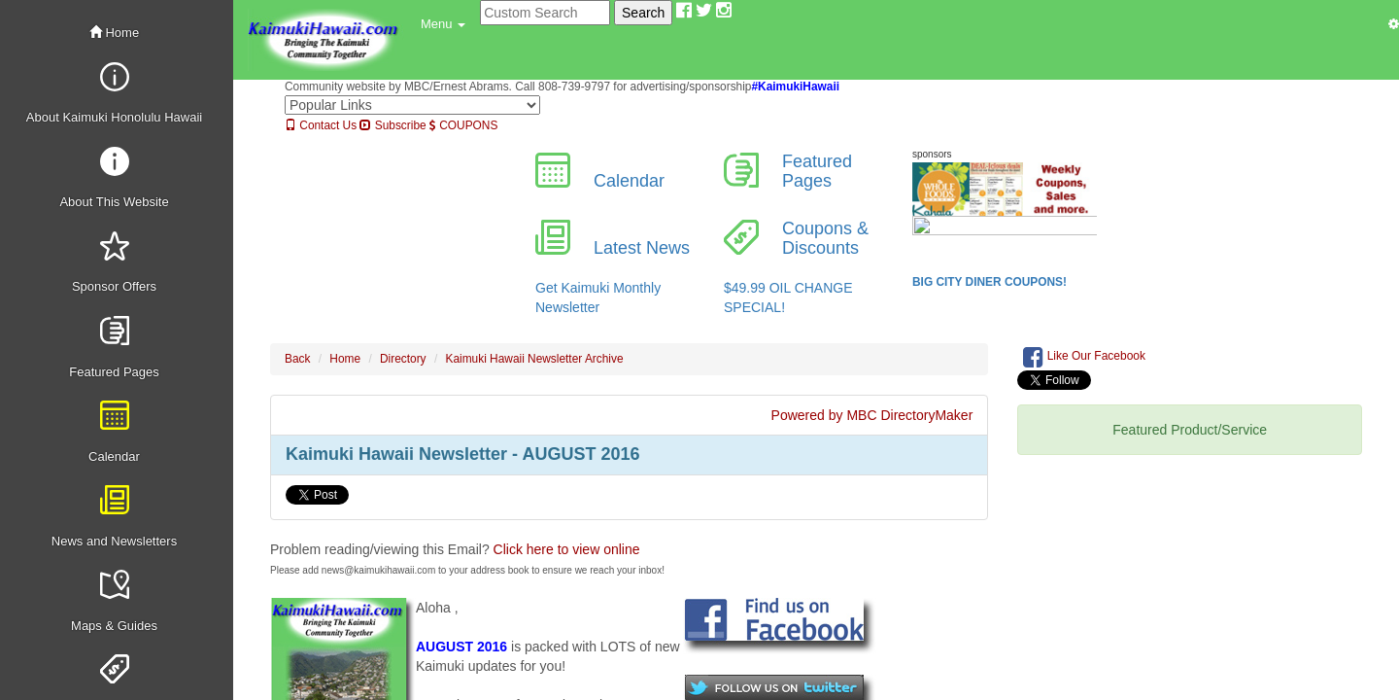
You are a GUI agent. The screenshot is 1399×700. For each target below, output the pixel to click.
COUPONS (463, 125)
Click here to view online (567, 549)
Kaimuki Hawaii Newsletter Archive (535, 359)
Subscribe (392, 125)
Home (114, 32)
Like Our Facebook (1084, 356)
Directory (403, 359)
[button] (443, 24)
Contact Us (321, 125)
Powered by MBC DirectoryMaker (872, 415)
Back (297, 359)
